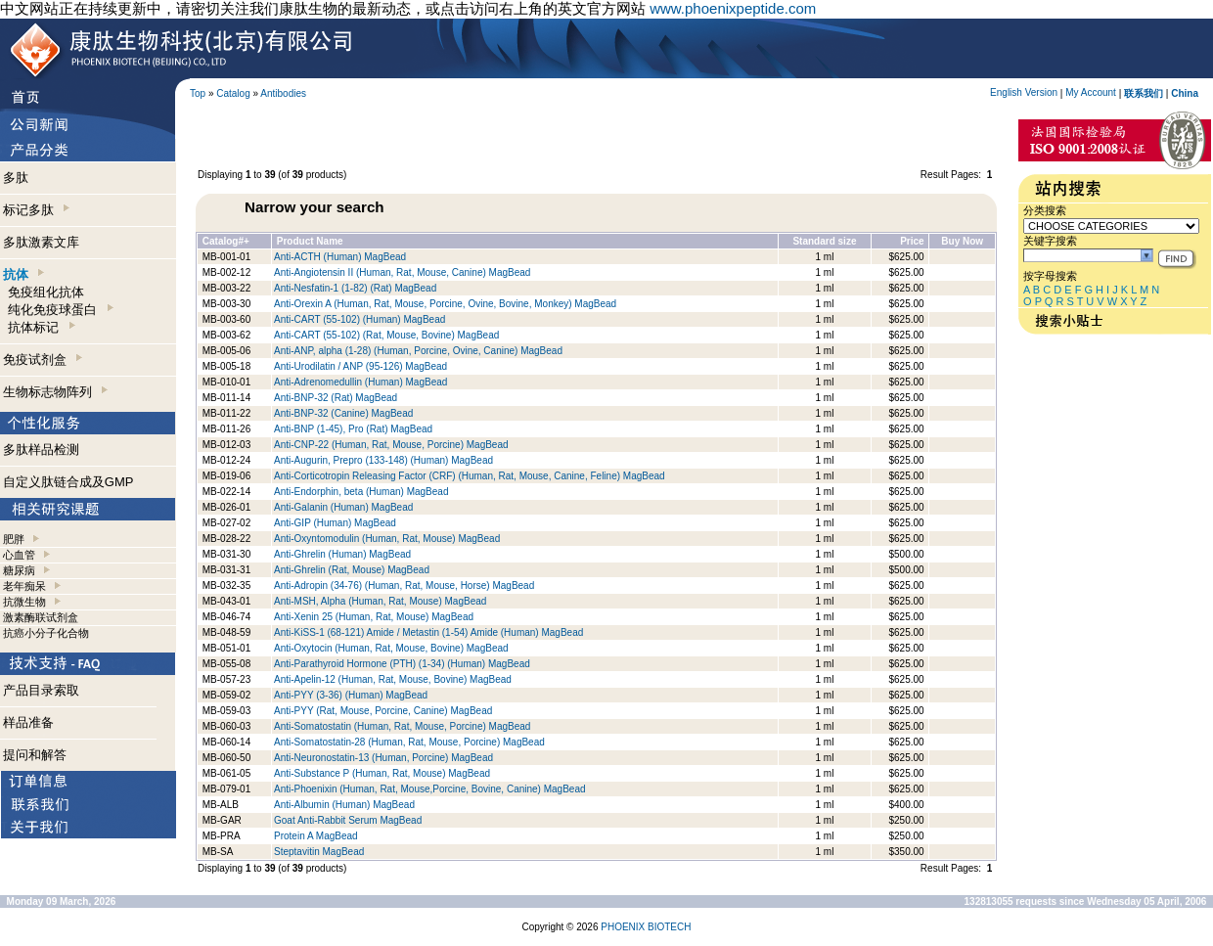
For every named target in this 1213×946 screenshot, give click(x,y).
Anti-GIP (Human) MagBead (335, 523)
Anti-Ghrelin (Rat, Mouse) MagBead (351, 569)
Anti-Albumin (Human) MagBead (344, 804)
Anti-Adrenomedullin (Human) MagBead (360, 382)
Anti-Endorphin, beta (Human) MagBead (361, 491)
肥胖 (13, 539)
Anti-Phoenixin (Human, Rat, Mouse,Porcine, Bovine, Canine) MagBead (430, 789)
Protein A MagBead (316, 836)
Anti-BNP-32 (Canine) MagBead (343, 413)
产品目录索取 (41, 690)
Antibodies (283, 93)
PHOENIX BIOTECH (646, 927)
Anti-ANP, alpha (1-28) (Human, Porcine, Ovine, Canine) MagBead (418, 350)
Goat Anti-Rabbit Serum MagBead (348, 820)
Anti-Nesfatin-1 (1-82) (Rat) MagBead (355, 288)
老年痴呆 (24, 586)
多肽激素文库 (41, 242)
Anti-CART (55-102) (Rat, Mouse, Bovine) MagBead (386, 335)
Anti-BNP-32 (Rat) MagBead (335, 397)
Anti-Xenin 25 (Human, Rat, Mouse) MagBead (373, 616)
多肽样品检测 (41, 449)
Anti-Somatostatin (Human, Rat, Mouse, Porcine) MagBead (402, 726)
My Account (1090, 92)
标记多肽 (36, 210)
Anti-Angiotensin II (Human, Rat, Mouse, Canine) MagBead (402, 272)
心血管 (19, 555)
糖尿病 (19, 570)
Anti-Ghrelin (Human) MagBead (342, 554)
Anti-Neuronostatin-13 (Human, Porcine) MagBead (383, 757)
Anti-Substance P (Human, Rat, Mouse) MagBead (382, 773)
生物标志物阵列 (55, 391)
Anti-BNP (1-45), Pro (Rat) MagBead (353, 429)
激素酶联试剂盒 (40, 617)
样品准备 (28, 722)
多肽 (15, 177)
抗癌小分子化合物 (46, 633)
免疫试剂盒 (42, 359)
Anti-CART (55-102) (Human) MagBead (359, 319)
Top (197, 93)
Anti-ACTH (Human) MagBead (340, 256)
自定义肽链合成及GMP (68, 481)
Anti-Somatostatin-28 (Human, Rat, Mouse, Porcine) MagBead (409, 742)
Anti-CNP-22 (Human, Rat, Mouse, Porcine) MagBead (391, 444)
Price (911, 241)
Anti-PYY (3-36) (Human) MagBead (350, 695)
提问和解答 (35, 754)
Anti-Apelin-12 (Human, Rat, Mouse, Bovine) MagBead (393, 679)
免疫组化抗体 (46, 292)
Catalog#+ (225, 241)
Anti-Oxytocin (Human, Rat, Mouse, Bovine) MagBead (391, 648)
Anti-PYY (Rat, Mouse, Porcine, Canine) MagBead (383, 710)
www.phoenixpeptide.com (733, 8)
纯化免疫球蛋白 (60, 309)
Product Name (310, 241)
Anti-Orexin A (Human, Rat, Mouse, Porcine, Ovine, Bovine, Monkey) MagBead (445, 303)
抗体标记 (41, 327)
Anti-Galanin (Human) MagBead (343, 507)
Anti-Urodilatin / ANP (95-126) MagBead (360, 366)
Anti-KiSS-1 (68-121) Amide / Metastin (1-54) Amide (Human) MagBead (428, 632)
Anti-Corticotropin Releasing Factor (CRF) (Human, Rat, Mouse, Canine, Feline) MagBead (469, 476)
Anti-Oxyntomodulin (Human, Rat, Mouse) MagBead (387, 538)
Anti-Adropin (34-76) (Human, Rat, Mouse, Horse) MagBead (404, 585)
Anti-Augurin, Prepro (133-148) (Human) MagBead (383, 460)
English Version (1023, 92)
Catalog (232, 93)
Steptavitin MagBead (319, 851)
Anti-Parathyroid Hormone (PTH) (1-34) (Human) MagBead (402, 663)
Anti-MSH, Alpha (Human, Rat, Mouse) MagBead (380, 601)
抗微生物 (24, 602)
